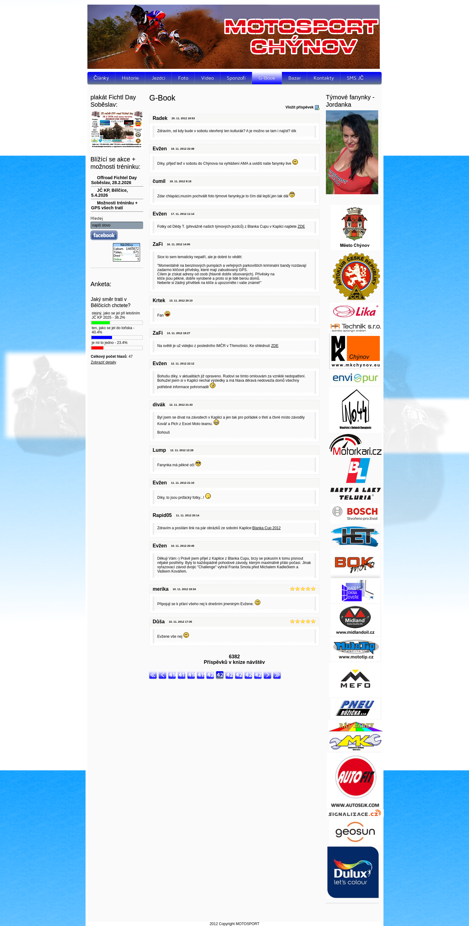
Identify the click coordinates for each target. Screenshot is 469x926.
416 (172, 675)
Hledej (96, 218)
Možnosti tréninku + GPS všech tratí (114, 205)
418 (191, 675)
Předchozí (162, 675)
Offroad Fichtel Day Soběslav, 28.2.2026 (114, 180)
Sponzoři (236, 78)
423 (239, 675)
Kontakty (324, 78)
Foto (183, 78)
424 (248, 675)
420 (210, 675)
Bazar (294, 78)
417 (181, 675)
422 (229, 675)
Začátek (153, 675)
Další (267, 675)
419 (201, 675)
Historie (130, 78)
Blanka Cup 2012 (266, 528)
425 (258, 675)
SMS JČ (355, 78)
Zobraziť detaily (103, 362)
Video (207, 78)
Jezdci (158, 78)
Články (101, 78)
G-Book (267, 78)
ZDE (301, 226)
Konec (277, 675)
